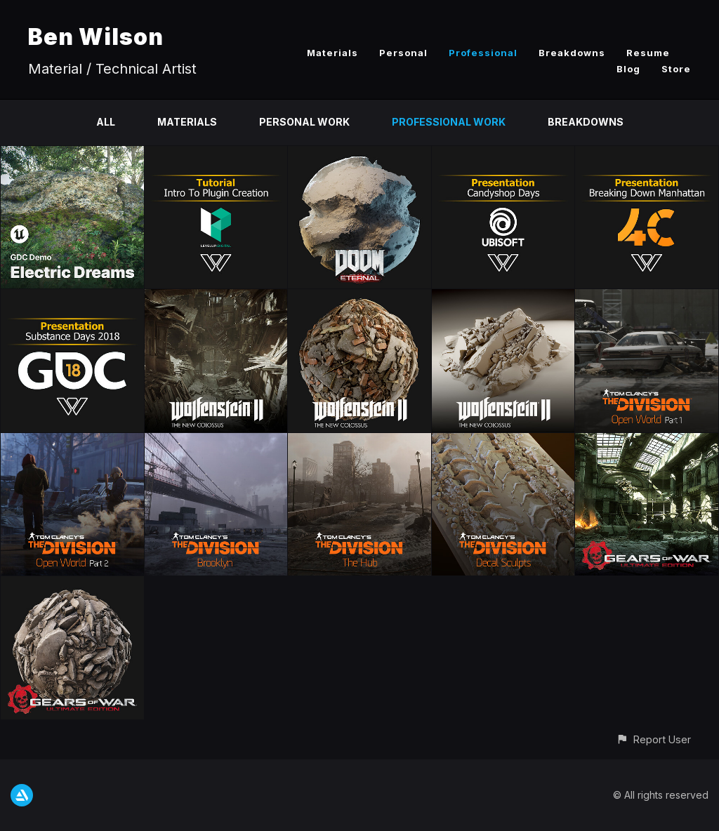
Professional (483, 52)
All (105, 122)
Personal (403, 52)
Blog (628, 68)
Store (676, 68)
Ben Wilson (96, 37)
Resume (648, 52)
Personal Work (304, 122)
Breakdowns (572, 52)
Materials (332, 52)
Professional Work (449, 122)
